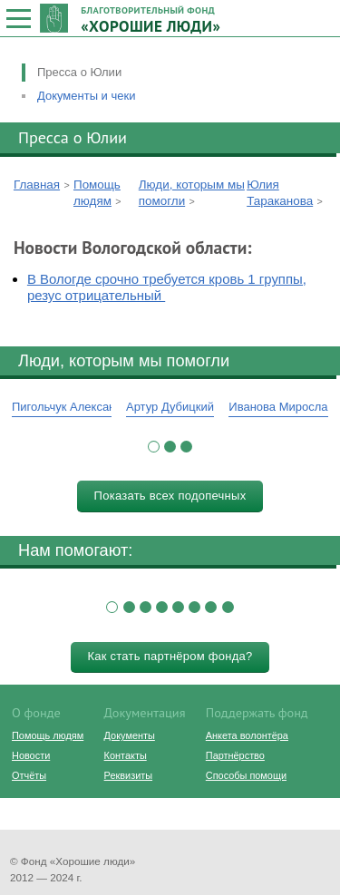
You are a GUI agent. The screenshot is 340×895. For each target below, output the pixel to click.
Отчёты (29, 775)
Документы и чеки (86, 95)
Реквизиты (128, 775)
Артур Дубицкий (170, 406)
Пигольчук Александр (70, 406)
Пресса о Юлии (79, 72)
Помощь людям (47, 735)
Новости (31, 755)
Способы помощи (246, 775)
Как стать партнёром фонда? (169, 656)
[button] (154, 446)
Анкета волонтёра (247, 735)
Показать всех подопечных (170, 495)
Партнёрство (235, 755)
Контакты (125, 755)
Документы (129, 735)
